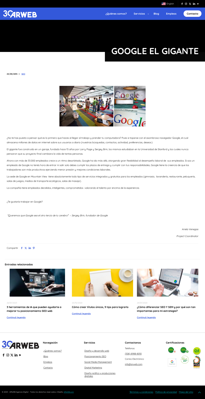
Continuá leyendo (16, 317)
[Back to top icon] (199, 392)
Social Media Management (98, 362)
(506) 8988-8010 (133, 353)
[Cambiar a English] (168, 3)
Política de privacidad (166, 392)
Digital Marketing (93, 367)
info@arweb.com (133, 364)
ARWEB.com (69, 392)
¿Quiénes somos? (52, 350)
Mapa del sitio (186, 392)
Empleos (47, 362)
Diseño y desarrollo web (96, 350)
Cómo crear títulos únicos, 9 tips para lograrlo (100, 307)
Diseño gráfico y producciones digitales (99, 375)
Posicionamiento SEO (95, 356)
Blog (45, 356)
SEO (23, 74)
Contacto (48, 367)
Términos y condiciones (141, 392)
